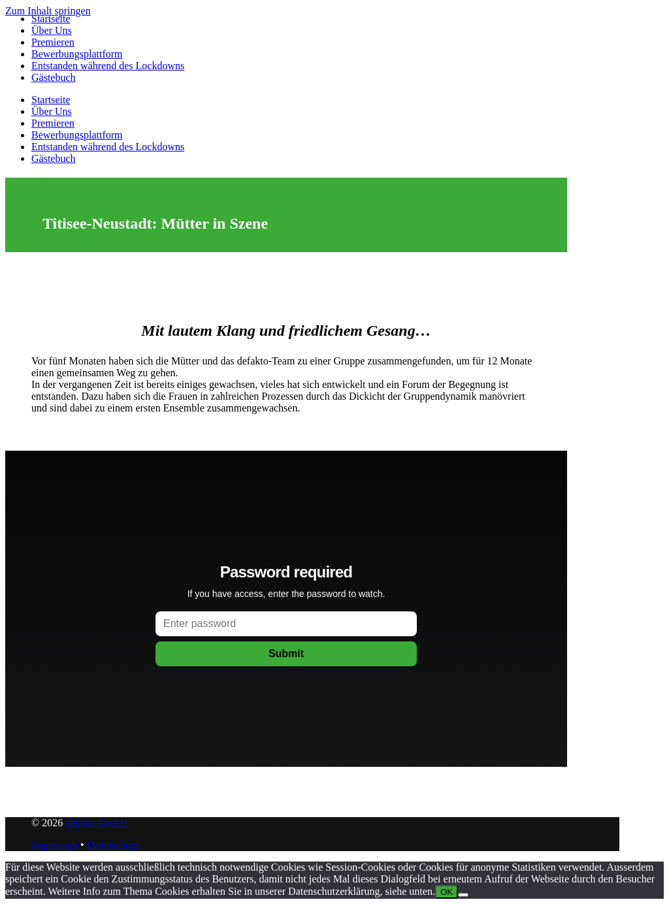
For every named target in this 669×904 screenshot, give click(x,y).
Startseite (51, 18)
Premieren (52, 42)
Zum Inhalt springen (48, 10)
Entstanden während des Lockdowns (107, 65)
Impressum (54, 844)
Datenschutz (113, 844)
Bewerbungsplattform (77, 53)
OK (446, 892)
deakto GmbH (96, 822)
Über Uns (51, 30)
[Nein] (463, 895)
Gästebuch (53, 77)
